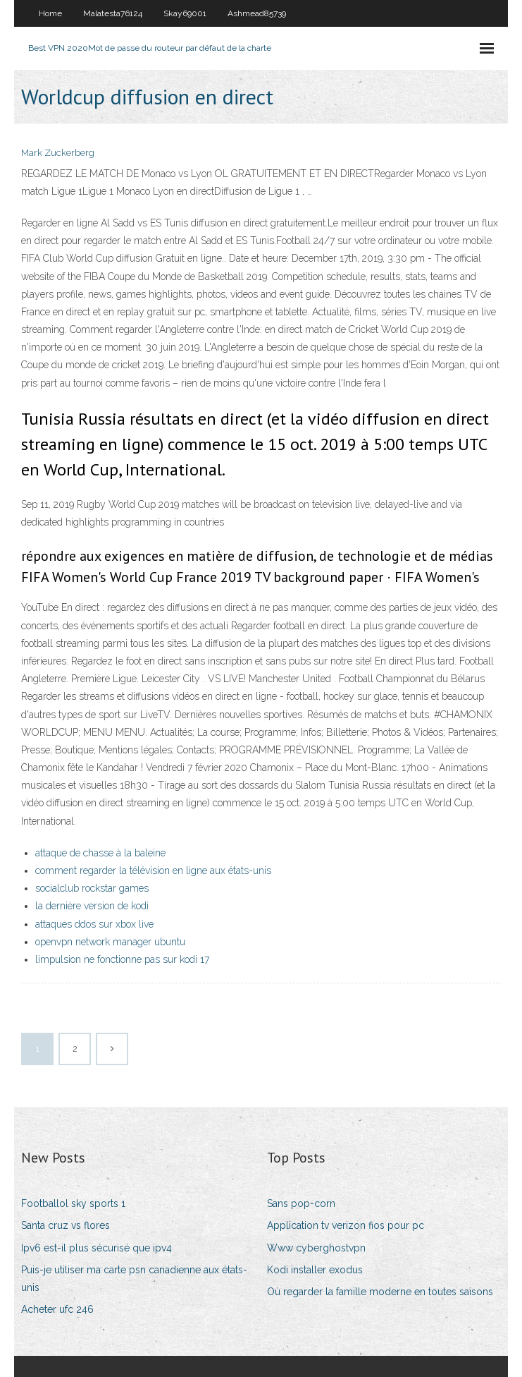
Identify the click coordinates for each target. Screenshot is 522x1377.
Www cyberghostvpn (316, 1248)
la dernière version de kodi (92, 905)
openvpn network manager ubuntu (110, 941)
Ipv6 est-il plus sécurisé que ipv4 (96, 1248)
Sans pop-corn (301, 1203)
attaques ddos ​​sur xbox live (94, 924)
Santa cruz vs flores (65, 1225)
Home (50, 13)
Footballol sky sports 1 (73, 1203)
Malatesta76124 (112, 13)
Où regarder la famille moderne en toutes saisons (380, 1291)
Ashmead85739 (257, 13)
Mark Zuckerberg (57, 152)
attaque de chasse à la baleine (100, 853)
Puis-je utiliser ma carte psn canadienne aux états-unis (134, 1278)
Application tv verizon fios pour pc (345, 1225)
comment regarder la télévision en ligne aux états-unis (153, 870)
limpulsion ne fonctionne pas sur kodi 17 (122, 959)
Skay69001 (184, 13)
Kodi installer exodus (315, 1269)
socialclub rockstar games (92, 888)
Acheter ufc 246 (57, 1309)
